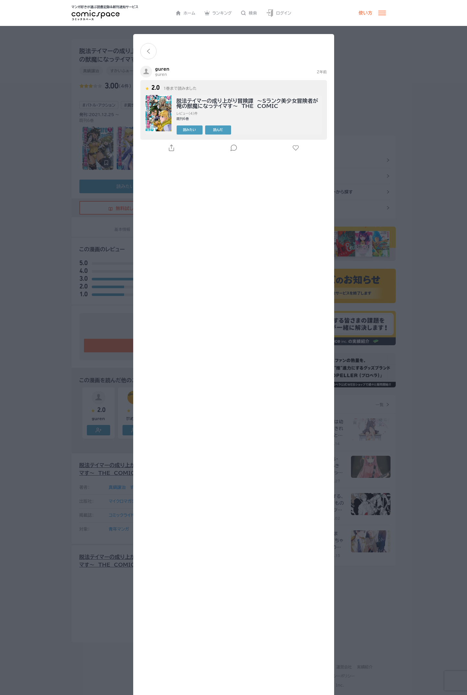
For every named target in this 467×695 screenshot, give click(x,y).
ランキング (218, 13)
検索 (249, 13)
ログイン (278, 13)
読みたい (189, 129)
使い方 (365, 13)
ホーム (185, 13)
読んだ (218, 129)
